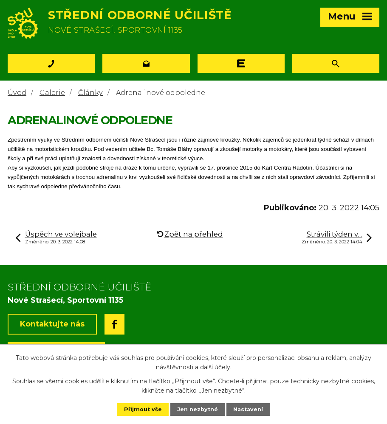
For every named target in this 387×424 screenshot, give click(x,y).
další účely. (216, 367)
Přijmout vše (143, 409)
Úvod (17, 92)
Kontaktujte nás (52, 324)
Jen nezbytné (197, 409)
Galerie (52, 92)
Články (90, 92)
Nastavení (248, 409)
